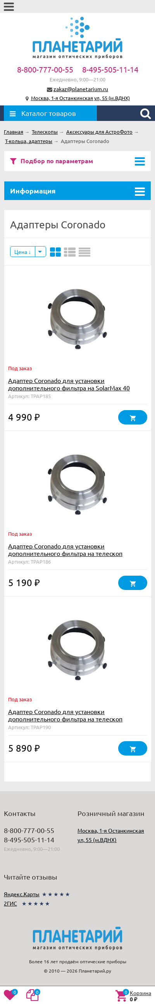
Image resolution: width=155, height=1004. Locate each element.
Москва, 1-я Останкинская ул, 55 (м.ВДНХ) (80, 98)
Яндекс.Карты (22, 893)
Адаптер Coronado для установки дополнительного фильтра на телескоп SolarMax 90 (65, 718)
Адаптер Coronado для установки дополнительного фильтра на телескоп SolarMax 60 (65, 553)
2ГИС (10, 903)
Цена (22, 251)
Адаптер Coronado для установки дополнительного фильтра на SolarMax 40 (69, 384)
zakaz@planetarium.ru (80, 88)
